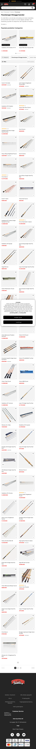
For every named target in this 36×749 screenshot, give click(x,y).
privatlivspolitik (14, 312)
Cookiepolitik (22, 312)
